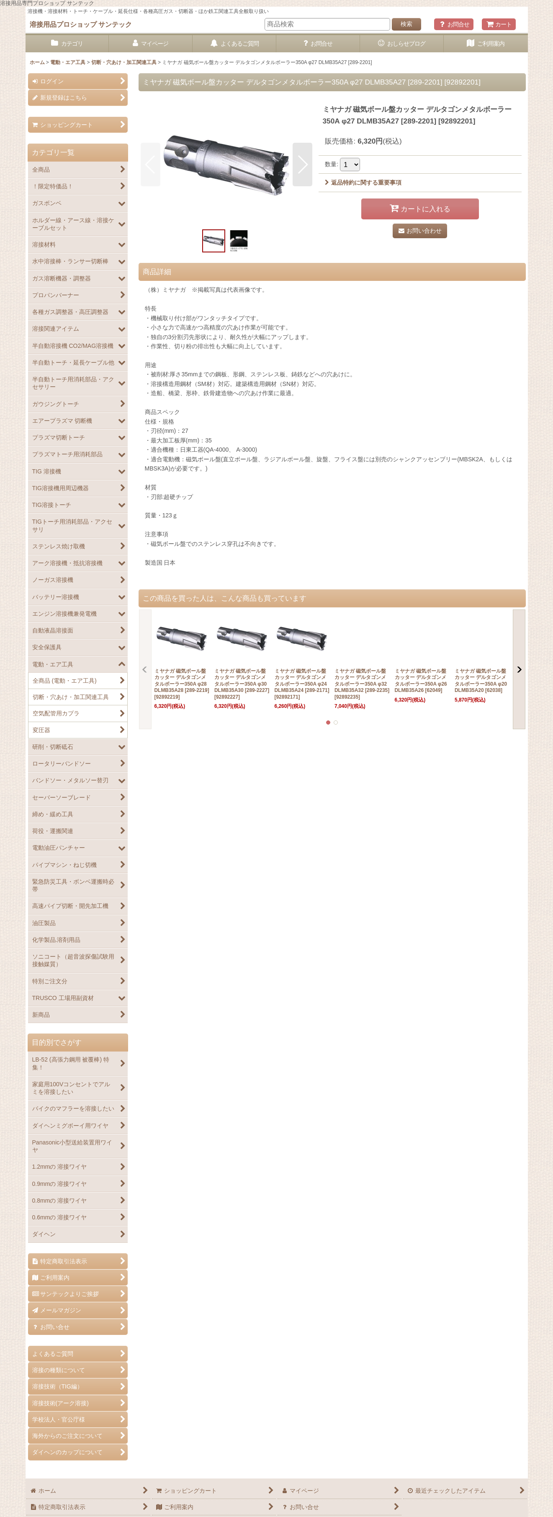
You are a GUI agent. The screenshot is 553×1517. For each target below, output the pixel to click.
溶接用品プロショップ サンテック (81, 24)
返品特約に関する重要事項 (363, 182)
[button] (150, 164)
